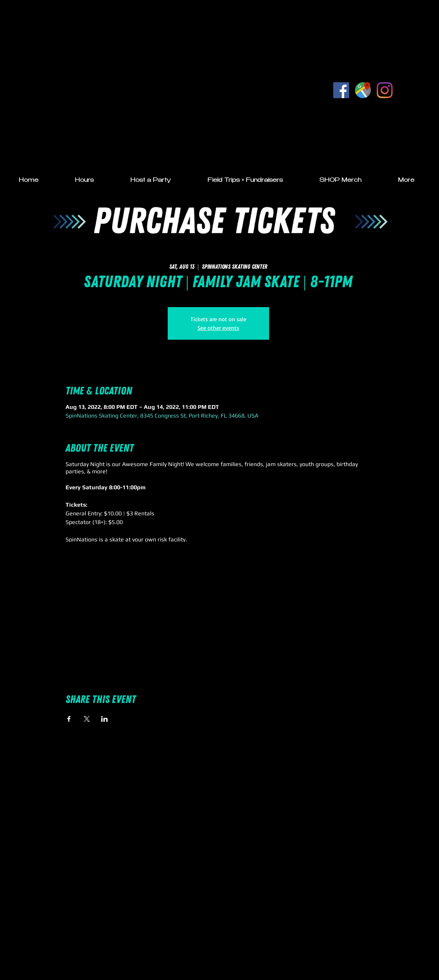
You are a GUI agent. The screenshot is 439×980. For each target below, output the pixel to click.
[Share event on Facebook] (69, 719)
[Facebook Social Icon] (341, 90)
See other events (218, 327)
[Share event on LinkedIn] (104, 719)
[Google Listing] (363, 90)
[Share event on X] (86, 719)
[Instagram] (385, 90)
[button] (84, 181)
